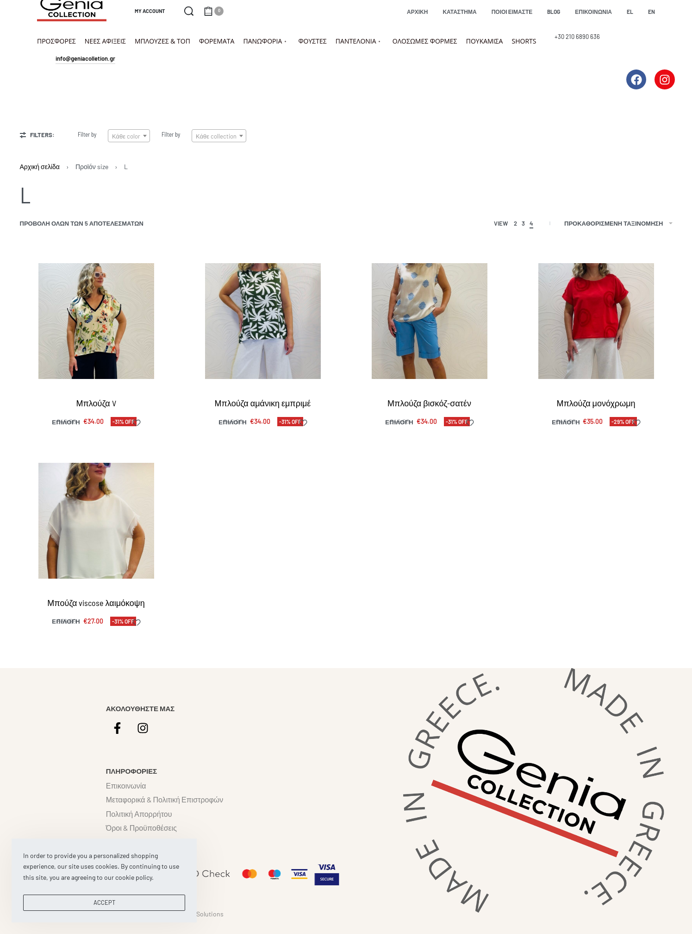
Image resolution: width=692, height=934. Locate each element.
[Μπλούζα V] (96, 321)
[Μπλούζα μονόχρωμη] (596, 321)
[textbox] (129, 136)
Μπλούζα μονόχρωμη (595, 403)
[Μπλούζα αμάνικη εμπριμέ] (263, 321)
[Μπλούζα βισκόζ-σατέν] (429, 321)
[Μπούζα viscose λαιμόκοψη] (96, 521)
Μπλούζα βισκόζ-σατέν (429, 403)
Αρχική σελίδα (40, 166)
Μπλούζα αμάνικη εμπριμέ (263, 403)
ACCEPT (104, 902)
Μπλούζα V (96, 403)
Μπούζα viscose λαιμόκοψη (95, 603)
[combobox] (129, 135)
